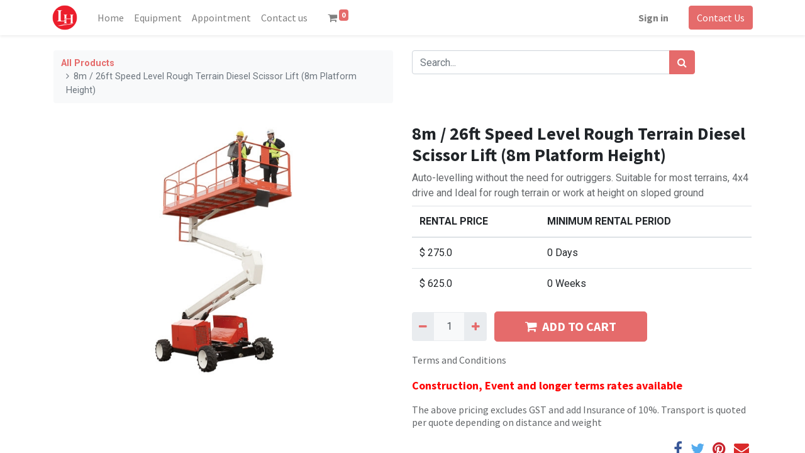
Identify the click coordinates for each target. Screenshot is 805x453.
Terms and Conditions (459, 360)
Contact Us (719, 17)
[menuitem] (112, 17)
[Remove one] (423, 326)
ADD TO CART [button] (570, 326)
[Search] (682, 62)
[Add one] (475, 326)
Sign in (652, 17)
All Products (87, 63)
